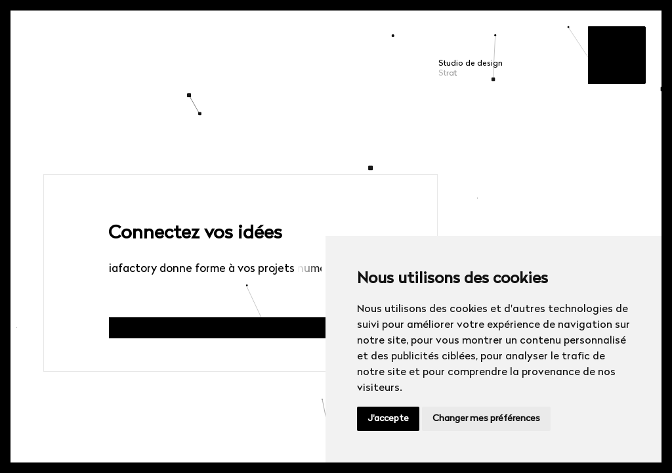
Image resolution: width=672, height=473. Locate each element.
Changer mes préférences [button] (486, 419)
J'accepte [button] (388, 419)
